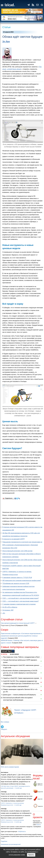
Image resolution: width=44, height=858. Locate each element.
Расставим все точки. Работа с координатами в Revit (21, 657)
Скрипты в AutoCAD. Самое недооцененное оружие (21, 678)
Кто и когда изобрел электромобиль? (16, 686)
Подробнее (4, 841)
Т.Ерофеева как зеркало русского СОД (15, 583)
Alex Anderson (4, 772)
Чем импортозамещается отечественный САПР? (18, 623)
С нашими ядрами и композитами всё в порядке (19, 604)
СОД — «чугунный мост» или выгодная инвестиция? (20, 598)
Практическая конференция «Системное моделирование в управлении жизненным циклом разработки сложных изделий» (21, 636)
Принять (31, 855)
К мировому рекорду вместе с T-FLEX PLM (17, 577)
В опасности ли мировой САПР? (13, 539)
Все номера (5, 722)
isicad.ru (38, 824)
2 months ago (18, 788)
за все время (14, 654)
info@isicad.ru (22, 831)
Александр (3, 791)
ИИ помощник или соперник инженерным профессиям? (21, 580)
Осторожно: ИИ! (7, 610)
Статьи (6, 27)
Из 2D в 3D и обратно (9, 607)
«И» (3, 613)
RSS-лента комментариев (10, 767)
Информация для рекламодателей (10, 844)
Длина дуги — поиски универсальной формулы (19, 695)
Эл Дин (6, 41)
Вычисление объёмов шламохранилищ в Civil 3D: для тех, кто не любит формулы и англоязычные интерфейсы (20, 673)
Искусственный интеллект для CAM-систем (17, 551)
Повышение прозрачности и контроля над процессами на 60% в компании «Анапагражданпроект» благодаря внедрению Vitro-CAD (22, 545)
